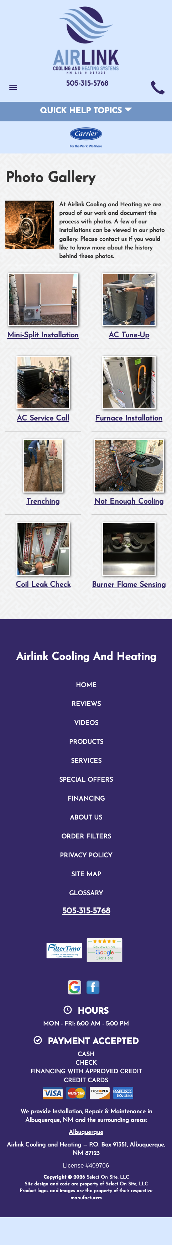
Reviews (86, 704)
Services (86, 761)
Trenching (43, 472)
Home (86, 685)
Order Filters (86, 837)
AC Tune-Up (129, 305)
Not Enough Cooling (129, 472)
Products (86, 742)
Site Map (86, 875)
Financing (86, 799)
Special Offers (86, 780)
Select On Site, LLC (108, 1177)
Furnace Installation (129, 389)
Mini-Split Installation (43, 305)
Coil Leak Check (43, 555)
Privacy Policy (86, 856)
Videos (86, 723)
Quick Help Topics (86, 111)
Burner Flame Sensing (129, 555)
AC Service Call (43, 389)
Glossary (86, 894)
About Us (86, 818)
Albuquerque (86, 1132)
